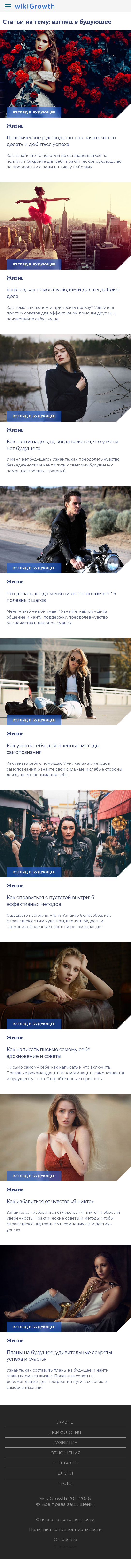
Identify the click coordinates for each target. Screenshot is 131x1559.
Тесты (65, 1483)
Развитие (65, 1442)
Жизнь (15, 126)
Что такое (65, 1462)
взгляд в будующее (34, 112)
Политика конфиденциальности (65, 1529)
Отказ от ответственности (65, 1519)
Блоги (65, 1473)
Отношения (65, 1452)
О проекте (65, 1539)
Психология (65, 1432)
